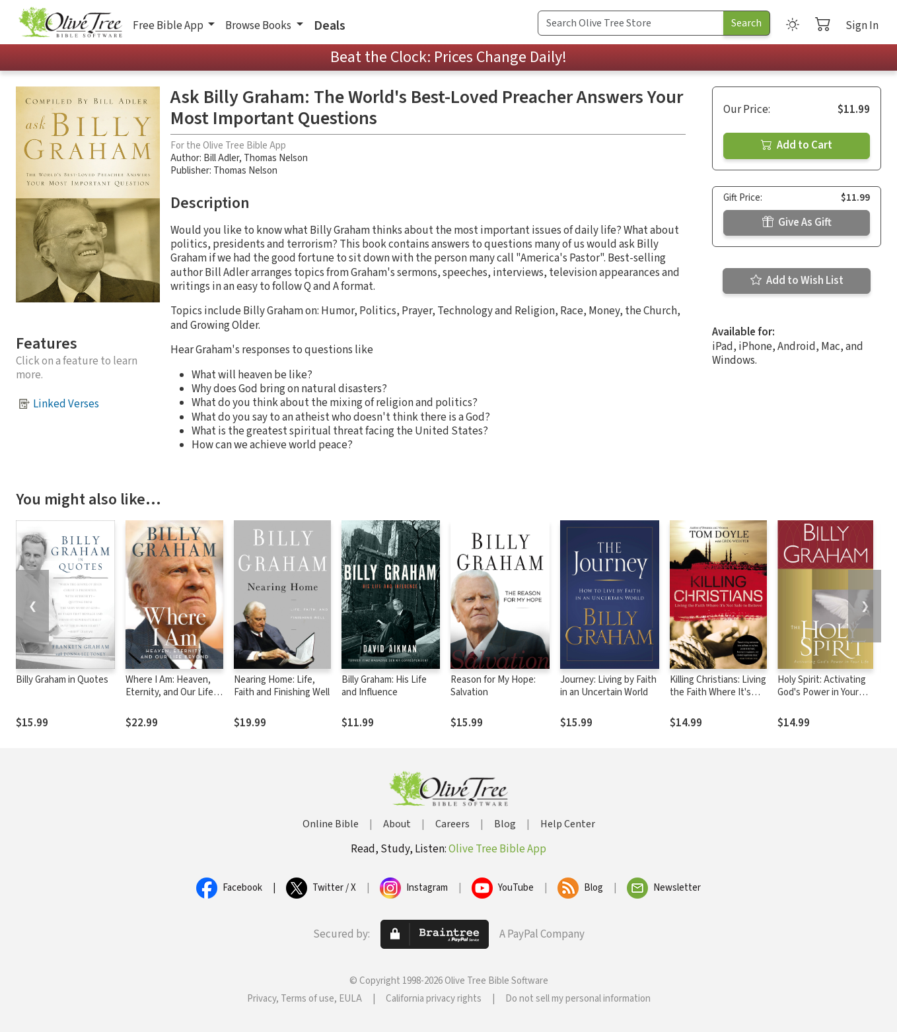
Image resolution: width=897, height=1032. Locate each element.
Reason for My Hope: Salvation (493, 686)
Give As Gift (797, 222)
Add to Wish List (796, 281)
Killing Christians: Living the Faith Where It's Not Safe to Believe (718, 692)
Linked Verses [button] (66, 404)
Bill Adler (221, 158)
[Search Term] (631, 23)
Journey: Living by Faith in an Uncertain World (608, 686)
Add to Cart (796, 145)
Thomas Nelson (276, 158)
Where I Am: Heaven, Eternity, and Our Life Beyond (169, 692)
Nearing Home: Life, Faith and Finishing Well (282, 686)
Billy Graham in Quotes (62, 680)
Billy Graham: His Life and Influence (384, 686)
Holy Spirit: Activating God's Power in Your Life (821, 692)
